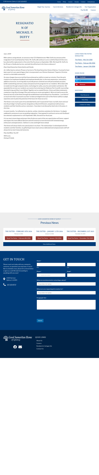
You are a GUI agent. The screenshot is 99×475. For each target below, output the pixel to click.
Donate (77, 2)
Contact (83, 2)
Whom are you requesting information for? (50, 289)
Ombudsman (91, 2)
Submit (40, 320)
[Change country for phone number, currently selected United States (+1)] (39, 275)
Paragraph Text (41, 298)
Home (59, 2)
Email (69, 271)
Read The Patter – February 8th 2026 (19, 238)
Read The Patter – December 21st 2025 (81, 238)
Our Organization (90, 7)
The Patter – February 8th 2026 (85, 63)
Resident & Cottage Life (74, 7)
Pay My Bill (84, 10)
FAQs (64, 2)
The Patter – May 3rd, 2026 (83, 60)
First (38, 267)
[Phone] (51, 275)
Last (68, 267)
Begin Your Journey (43, 7)
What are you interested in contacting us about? (51, 280)
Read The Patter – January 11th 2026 (50, 238)
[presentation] (49, 318)
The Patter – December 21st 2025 (80, 231)
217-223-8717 (22, 1)
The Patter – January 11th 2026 (85, 66)
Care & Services (58, 7)
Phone (39, 271)
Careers (70, 2)
